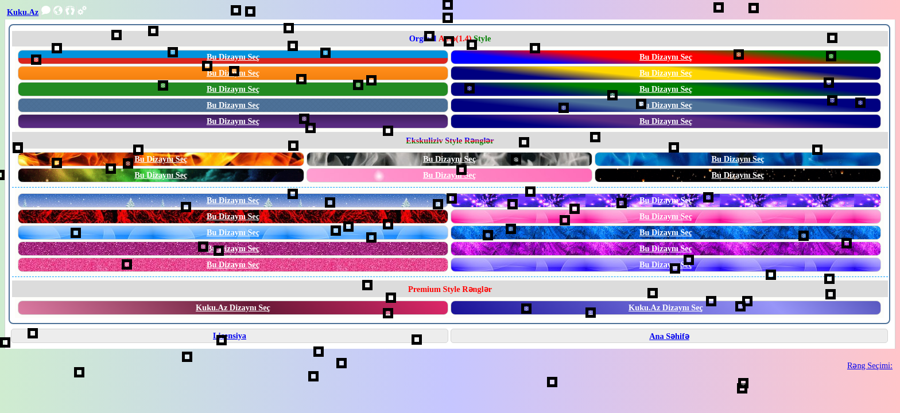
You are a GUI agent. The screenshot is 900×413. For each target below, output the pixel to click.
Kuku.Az (22, 12)
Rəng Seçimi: (870, 365)
